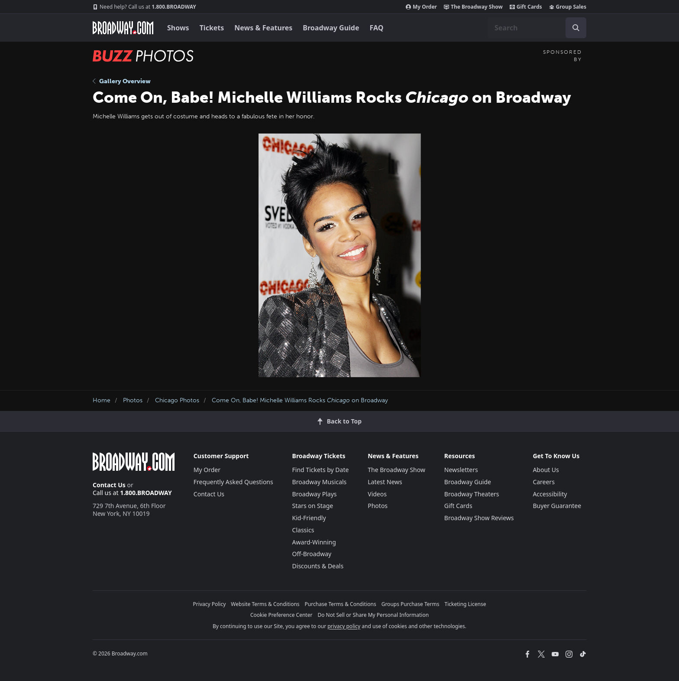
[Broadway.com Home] (123, 27)
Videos (377, 494)
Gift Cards (526, 6)
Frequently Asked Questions (233, 482)
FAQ (377, 27)
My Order (421, 6)
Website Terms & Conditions (265, 604)
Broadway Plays (314, 494)
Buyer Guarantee (557, 506)
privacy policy (343, 626)
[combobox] (537, 27)
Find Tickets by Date (320, 470)
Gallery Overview (122, 81)
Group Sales (567, 6)
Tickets (212, 27)
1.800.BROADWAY (144, 6)
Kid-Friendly (309, 518)
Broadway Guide (331, 27)
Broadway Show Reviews (479, 518)
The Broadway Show (473, 6)
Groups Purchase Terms (411, 604)
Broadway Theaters (471, 494)
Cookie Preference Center (281, 615)
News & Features (263, 27)
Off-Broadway (312, 554)
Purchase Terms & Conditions (340, 604)
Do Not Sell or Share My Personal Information (373, 615)
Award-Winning (314, 542)
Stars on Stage (312, 506)
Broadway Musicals (319, 482)
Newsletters (461, 470)
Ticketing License (465, 604)
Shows (178, 27)
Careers (543, 482)
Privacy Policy (209, 604)
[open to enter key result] (576, 27)
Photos (132, 400)
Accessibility (550, 494)
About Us (546, 470)
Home (101, 400)
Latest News (385, 482)
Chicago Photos (177, 400)
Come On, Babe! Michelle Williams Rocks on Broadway (300, 400)
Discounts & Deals (318, 566)
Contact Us (109, 485)
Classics (303, 530)
